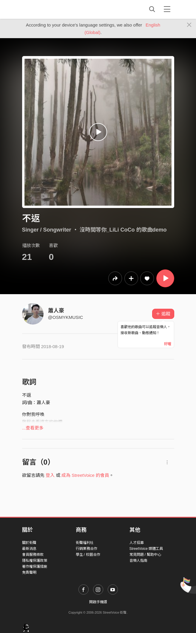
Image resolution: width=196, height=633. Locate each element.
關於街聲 (29, 543)
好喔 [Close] (167, 344)
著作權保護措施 (34, 566)
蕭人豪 (56, 311)
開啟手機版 (98, 602)
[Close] (189, 25)
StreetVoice (46, 9)
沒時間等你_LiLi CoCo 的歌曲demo (123, 230)
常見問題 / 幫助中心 (145, 555)
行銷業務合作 (86, 549)
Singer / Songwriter (46, 230)
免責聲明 (29, 572)
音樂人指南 (138, 560)
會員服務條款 (33, 555)
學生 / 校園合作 (88, 555)
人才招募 (136, 543)
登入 (50, 475)
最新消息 (29, 549)
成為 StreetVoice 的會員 (85, 475)
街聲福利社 (85, 543)
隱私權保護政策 (34, 560)
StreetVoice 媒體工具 (146, 549)
